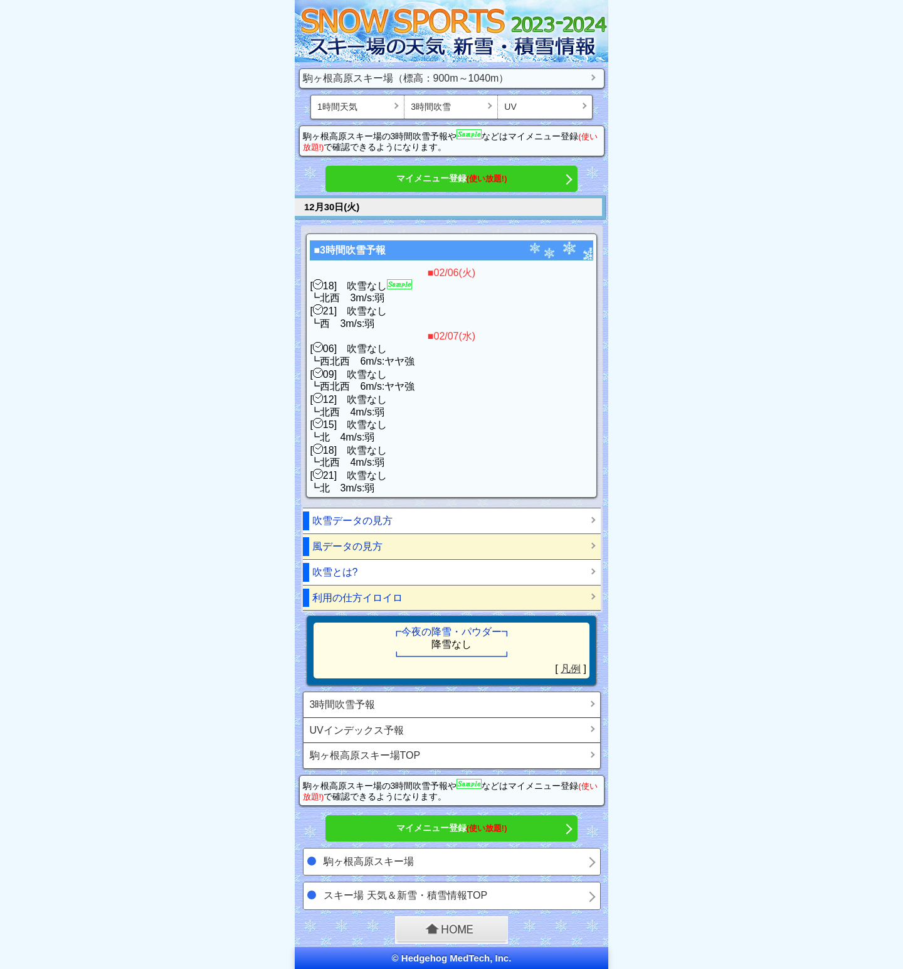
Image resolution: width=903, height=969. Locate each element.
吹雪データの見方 (352, 520)
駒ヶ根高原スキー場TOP (365, 755)
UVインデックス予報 (357, 730)
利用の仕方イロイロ (357, 597)
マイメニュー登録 (451, 178)
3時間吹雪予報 (343, 704)
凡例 (571, 668)
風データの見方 (347, 546)
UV (510, 107)
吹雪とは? (335, 572)
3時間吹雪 (431, 107)
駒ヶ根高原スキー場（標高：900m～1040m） (406, 78)
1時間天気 (337, 107)
